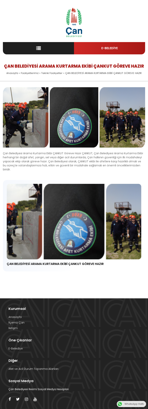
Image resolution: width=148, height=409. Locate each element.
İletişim (13, 328)
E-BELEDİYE (109, 48)
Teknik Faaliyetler (51, 73)
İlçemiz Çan (16, 322)
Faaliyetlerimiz (30, 73)
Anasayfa (12, 73)
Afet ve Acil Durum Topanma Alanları (33, 369)
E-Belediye (15, 348)
